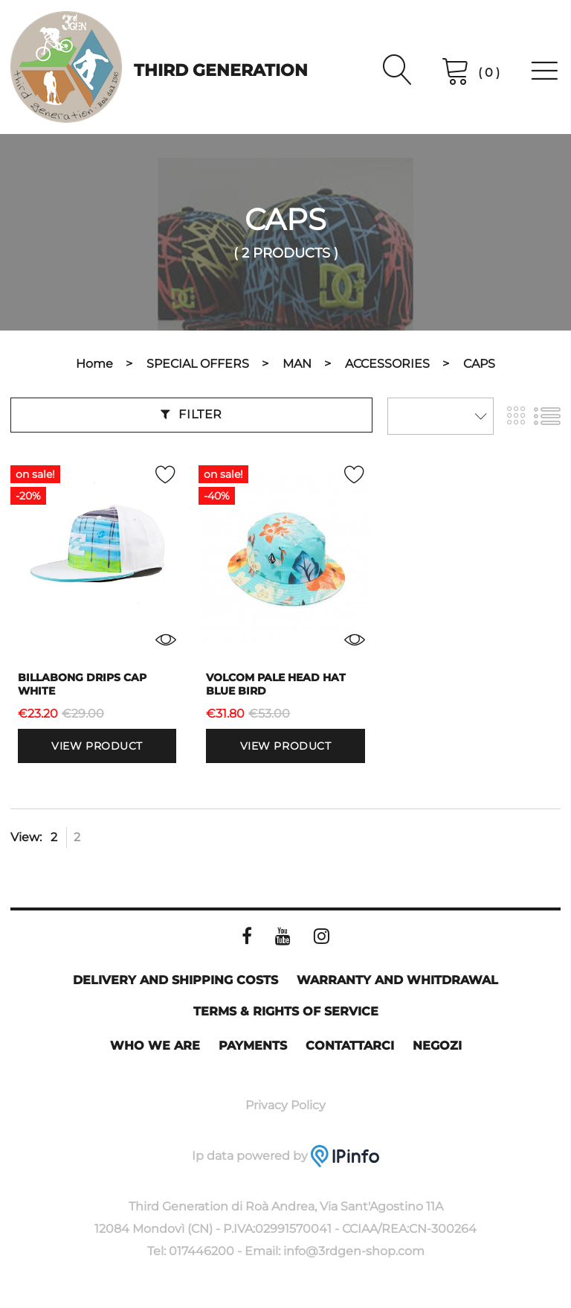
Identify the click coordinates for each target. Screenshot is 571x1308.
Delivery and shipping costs (175, 980)
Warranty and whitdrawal (397, 980)
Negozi (437, 1046)
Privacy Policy (285, 1105)
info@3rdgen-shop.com (354, 1251)
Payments (253, 1046)
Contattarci (350, 1046)
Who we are (155, 1046)
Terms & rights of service (285, 1011)
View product (97, 746)
